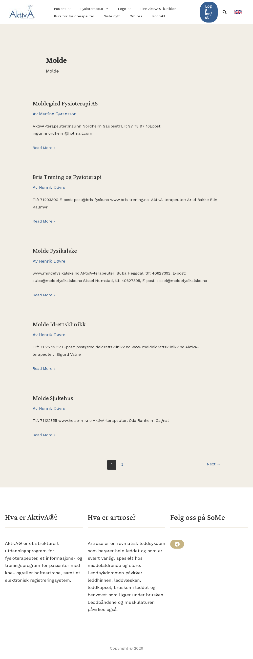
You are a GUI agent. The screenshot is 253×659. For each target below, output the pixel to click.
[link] (238, 12)
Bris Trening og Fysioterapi (68, 176)
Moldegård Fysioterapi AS (66, 103)
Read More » (44, 148)
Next (213, 464)
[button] (66, 8)
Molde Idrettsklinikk (60, 324)
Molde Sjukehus (54, 397)
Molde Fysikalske (56, 250)
